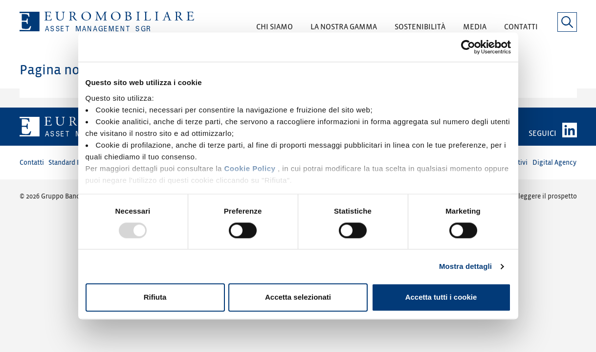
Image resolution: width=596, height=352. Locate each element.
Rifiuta (155, 297)
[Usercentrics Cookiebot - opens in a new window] (468, 47)
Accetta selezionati (298, 297)
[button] (274, 30)
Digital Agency (554, 162)
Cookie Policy (249, 168)
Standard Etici (69, 162)
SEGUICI (542, 133)
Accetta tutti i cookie (441, 297)
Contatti (32, 162)
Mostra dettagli (465, 266)
